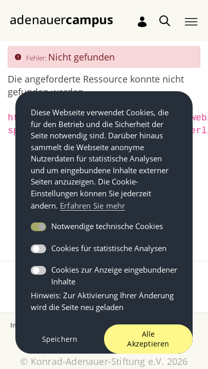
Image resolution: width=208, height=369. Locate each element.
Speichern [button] (60, 339)
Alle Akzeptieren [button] (148, 339)
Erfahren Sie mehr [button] (92, 205)
